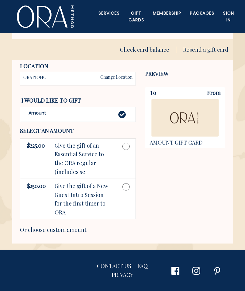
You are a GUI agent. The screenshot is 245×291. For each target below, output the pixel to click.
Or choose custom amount (53, 229)
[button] (78, 114)
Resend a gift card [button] (205, 49)
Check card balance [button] (144, 49)
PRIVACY (122, 274)
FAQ (142, 266)
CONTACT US (114, 266)
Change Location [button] (115, 77)
